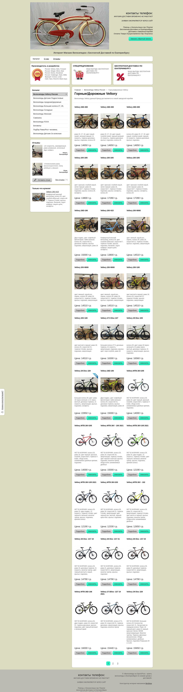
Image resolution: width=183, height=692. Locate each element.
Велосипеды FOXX (41, 122)
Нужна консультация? (2, 400)
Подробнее (80, 150)
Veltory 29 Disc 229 (135, 318)
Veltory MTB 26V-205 (135, 371)
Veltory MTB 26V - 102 (136, 482)
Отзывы (56, 59)
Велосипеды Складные (42, 110)
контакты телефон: (139, 13)
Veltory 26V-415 (52, 192)
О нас (46, 59)
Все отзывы (60, 180)
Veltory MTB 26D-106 (83, 592)
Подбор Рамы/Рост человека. (45, 130)
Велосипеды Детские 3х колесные (47, 134)
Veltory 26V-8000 (134, 210)
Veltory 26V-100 (133, 267)
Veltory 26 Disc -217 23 (136, 539)
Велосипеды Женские (42, 114)
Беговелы (37, 126)
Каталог (36, 59)
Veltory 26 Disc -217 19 (84, 539)
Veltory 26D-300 (81, 107)
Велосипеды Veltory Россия (45, 94)
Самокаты (37, 118)
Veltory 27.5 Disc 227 (109, 318)
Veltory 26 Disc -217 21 (110, 539)
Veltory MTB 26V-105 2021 (137, 426)
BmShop (149, 683)
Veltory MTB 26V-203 (109, 482)
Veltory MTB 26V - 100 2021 (112, 426)
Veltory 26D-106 (81, 210)
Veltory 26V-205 (81, 158)
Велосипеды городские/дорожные (47, 102)
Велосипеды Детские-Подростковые (48, 98)
